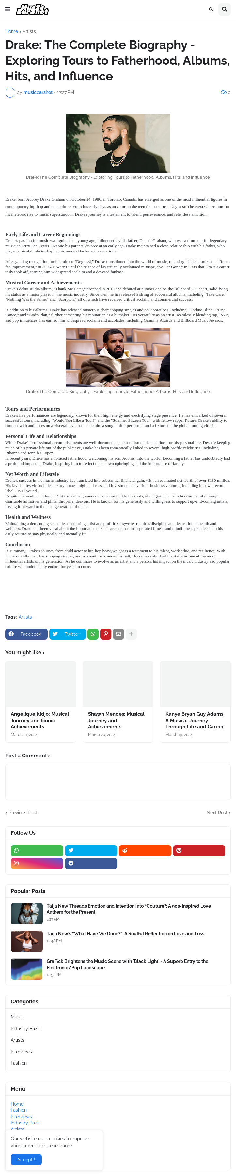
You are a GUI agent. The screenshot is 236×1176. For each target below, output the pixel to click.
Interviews (21, 1051)
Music (17, 1016)
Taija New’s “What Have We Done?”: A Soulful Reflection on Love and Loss (125, 933)
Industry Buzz (25, 1028)
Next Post (217, 812)
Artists (29, 31)
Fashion (19, 1063)
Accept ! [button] (26, 1159)
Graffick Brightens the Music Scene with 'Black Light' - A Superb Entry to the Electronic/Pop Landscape (127, 964)
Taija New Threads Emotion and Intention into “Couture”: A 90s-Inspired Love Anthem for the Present (129, 908)
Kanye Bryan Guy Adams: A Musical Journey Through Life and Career (195, 720)
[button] (8, 9)
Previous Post (22, 812)
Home (11, 31)
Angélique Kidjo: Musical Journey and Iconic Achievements (40, 720)
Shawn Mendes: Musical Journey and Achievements (116, 720)
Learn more (59, 1145)
